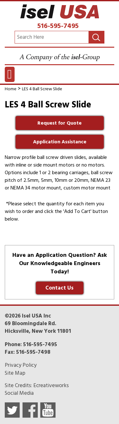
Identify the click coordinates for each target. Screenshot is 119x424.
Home (11, 88)
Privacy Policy (20, 365)
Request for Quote (59, 123)
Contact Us (59, 288)
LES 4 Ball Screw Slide (42, 88)
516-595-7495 (58, 25)
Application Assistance (59, 142)
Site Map (15, 373)
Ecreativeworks (51, 385)
